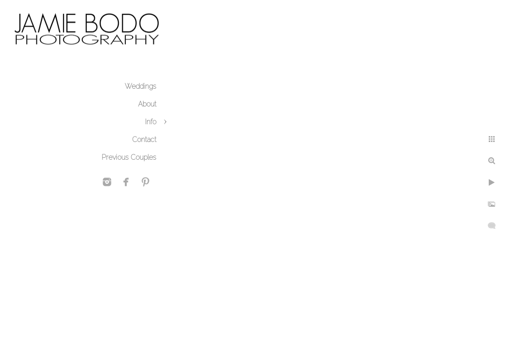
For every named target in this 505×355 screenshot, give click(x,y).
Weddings (140, 86)
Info (150, 122)
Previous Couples (129, 157)
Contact (144, 139)
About (147, 104)
